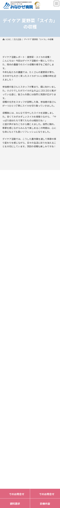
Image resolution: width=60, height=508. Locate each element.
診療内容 (45, 503)
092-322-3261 (20, 296)
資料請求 (15, 503)
